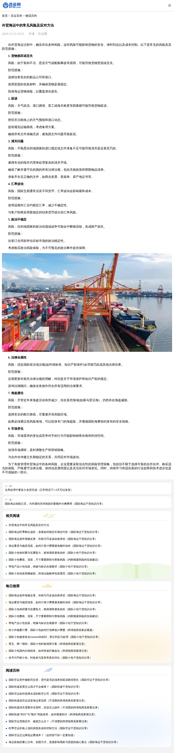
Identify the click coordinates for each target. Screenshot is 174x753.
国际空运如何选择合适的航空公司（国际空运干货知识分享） (45, 693)
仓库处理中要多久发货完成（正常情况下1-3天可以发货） (39, 489)
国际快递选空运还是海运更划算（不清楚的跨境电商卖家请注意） (48, 700)
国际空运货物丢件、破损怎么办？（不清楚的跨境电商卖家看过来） (49, 721)
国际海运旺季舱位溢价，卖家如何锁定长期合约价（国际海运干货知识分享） (54, 532)
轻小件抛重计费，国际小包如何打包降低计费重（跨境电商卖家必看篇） (52, 630)
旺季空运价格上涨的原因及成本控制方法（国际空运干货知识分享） (49, 728)
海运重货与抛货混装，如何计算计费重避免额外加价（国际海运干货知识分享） (56, 545)
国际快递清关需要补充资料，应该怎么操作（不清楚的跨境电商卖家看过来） (54, 707)
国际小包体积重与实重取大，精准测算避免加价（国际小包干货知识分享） (53, 552)
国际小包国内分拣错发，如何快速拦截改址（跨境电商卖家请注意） (49, 650)
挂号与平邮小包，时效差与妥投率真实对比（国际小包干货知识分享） (50, 657)
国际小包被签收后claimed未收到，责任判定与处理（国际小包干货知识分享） (55, 637)
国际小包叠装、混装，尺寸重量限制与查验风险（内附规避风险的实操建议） (54, 559)
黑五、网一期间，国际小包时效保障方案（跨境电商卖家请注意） (48, 643)
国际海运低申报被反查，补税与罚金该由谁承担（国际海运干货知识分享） (53, 539)
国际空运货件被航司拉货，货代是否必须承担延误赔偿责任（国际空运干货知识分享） (60, 679)
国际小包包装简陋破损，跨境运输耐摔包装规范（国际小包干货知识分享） (53, 573)
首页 (5, 15)
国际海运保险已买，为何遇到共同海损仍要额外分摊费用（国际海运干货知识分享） (55, 503)
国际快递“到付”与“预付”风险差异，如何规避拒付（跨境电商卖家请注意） (53, 714)
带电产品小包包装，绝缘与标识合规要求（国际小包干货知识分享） (49, 566)
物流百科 (31, 15)
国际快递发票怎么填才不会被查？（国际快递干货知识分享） (45, 686)
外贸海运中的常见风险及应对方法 (29, 525)
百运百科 (16, 15)
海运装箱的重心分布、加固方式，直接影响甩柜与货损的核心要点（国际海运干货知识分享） (64, 742)
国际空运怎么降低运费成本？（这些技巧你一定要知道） (42, 735)
